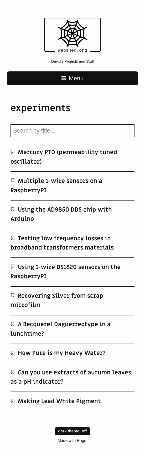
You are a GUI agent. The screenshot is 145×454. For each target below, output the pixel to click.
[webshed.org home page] (72, 53)
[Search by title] (72, 130)
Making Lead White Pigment (56, 401)
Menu (72, 78)
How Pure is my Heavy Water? (58, 353)
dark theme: (72, 430)
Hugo (81, 440)
